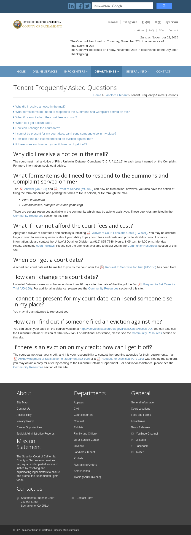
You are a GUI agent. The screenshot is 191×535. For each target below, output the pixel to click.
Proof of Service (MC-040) (76, 189)
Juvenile (79, 446)
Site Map (22, 402)
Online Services (44, 71)
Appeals (79, 402)
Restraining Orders (85, 464)
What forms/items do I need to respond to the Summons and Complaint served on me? (73, 111)
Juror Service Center (86, 439)
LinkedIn (141, 439)
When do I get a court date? (34, 122)
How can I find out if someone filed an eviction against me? (54, 139)
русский (171, 22)
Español (113, 22)
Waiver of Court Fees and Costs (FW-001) (119, 233)
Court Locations (140, 408)
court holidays (45, 245)
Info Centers (76, 71)
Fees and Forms (141, 414)
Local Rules (138, 421)
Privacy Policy (25, 421)
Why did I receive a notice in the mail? (41, 106)
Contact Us (23, 408)
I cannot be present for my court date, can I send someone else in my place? (66, 133)
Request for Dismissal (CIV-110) (123, 358)
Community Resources (28, 215)
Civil (76, 408)
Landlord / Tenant (116, 95)
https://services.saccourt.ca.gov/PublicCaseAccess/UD (116, 328)
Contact (173, 30)
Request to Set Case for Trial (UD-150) (130, 267)
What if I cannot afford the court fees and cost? (46, 117)
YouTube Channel (147, 433)
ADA (161, 30)
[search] (122, 6)
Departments (106, 71)
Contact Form (85, 498)
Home (21, 71)
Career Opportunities (29, 427)
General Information (143, 402)
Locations (138, 30)
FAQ (151, 30)
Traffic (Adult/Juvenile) (87, 477)
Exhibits (78, 427)
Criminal (79, 421)
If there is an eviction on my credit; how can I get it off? (51, 144)
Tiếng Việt (130, 22)
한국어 (146, 22)
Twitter (140, 452)
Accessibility (24, 414)
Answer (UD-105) (35, 189)
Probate (78, 458)
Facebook (141, 446)
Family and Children (86, 433)
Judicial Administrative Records (36, 433)
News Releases (140, 427)
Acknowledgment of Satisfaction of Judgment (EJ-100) (54, 358)
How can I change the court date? (38, 128)
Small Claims (82, 471)
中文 (158, 22)
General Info (137, 71)
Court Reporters (83, 414)
